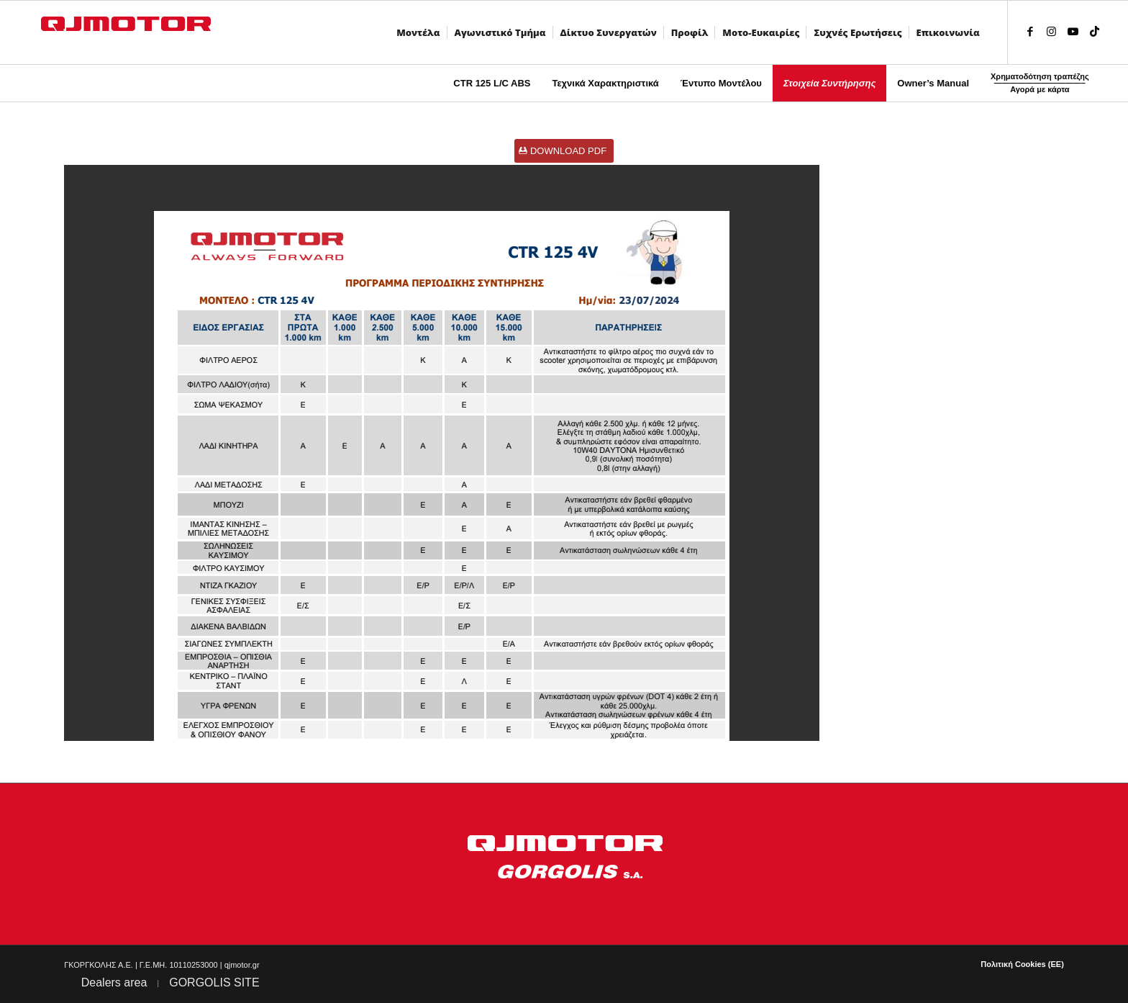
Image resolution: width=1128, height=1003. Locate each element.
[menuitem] (420, 32)
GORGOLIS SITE (214, 982)
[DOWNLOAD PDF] (564, 151)
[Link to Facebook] (1030, 31)
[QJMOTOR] (138, 32)
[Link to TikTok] (1095, 31)
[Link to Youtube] (1073, 31)
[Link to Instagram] (1052, 31)
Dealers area (114, 982)
